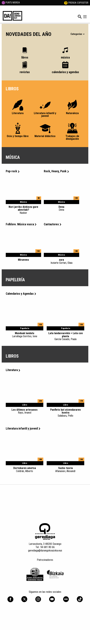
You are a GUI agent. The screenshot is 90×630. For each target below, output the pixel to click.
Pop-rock (12, 171)
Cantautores (52, 224)
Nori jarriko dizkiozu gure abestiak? (23, 209)
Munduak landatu (24, 335)
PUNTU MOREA (11, 2)
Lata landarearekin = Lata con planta (65, 336)
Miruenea (23, 259)
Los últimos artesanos (24, 411)
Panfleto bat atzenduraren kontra (65, 412)
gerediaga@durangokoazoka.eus (45, 550)
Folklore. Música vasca (21, 224)
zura (61, 261)
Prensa (72, 2)
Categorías (77, 34)
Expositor (82, 2)
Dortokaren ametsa (24, 469)
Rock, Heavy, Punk (56, 171)
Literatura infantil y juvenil (23, 428)
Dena (61, 208)
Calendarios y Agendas (21, 293)
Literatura (13, 370)
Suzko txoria (65, 469)
